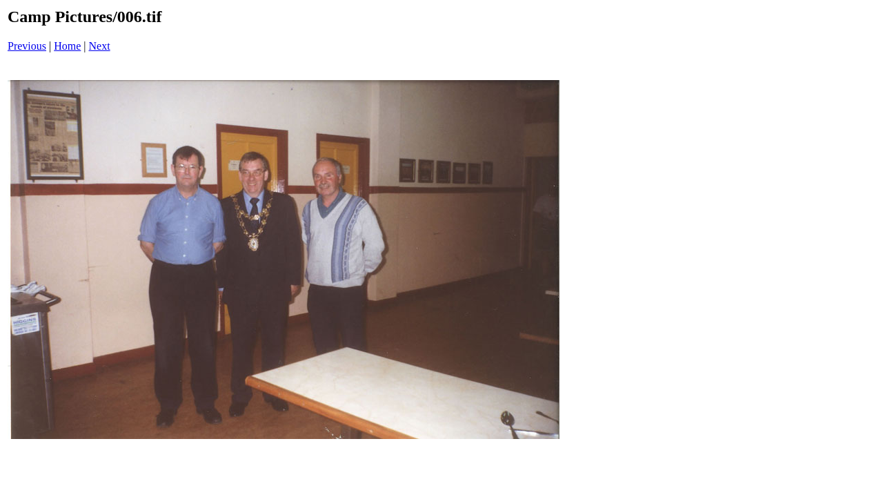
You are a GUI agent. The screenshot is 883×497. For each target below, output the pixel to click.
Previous (27, 46)
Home (67, 46)
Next (99, 46)
